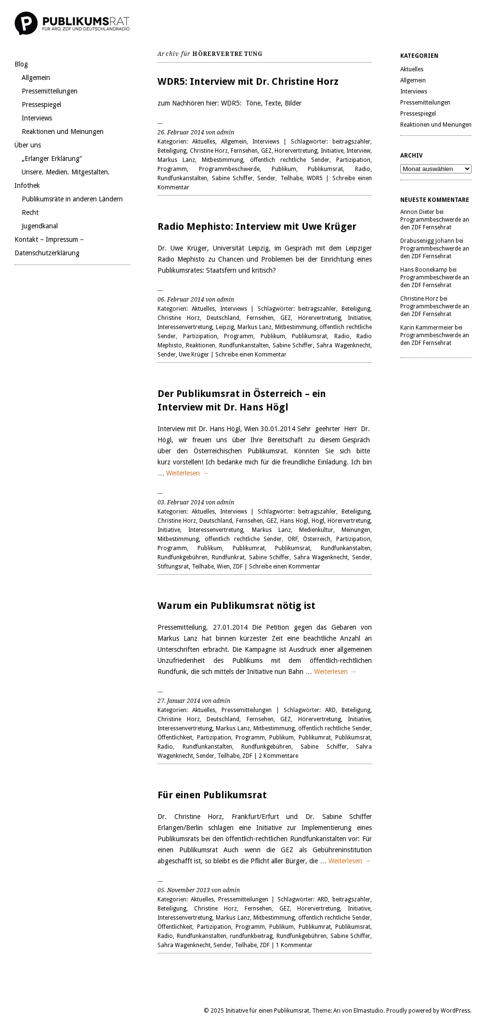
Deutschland (223, 318)
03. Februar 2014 (181, 502)
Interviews (37, 118)
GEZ (266, 150)
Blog (21, 64)
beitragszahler (351, 141)
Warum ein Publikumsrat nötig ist (236, 605)
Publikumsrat (325, 169)
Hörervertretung (296, 150)
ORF (293, 539)
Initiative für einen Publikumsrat (267, 1010)
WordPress (455, 1010)
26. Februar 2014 (181, 132)
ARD (330, 710)
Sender (266, 178)
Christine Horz (209, 150)
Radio (362, 169)
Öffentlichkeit (175, 737)
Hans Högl (294, 520)
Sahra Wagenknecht (343, 345)
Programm (172, 169)
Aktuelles (203, 141)
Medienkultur (316, 530)
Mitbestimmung (222, 160)
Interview (358, 150)
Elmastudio (368, 1010)
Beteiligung (172, 150)
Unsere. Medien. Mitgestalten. (66, 172)
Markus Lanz (176, 160)
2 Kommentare (278, 756)
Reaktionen (200, 345)
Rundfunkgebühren (183, 557)
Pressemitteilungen (50, 91)
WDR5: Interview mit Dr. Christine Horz (248, 81)
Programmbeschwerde (229, 169)
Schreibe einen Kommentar (251, 354)
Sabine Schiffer (232, 178)
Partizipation (353, 160)
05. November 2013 (184, 890)
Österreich (316, 539)
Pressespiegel (41, 104)
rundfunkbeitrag (251, 936)
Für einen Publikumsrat (212, 795)
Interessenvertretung (185, 327)
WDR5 (315, 178)
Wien (223, 566)
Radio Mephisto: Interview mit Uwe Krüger (257, 226)
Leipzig (225, 327)
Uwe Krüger (194, 354)
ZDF (238, 566)
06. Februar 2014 (181, 299)
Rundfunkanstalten (182, 178)
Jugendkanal (40, 226)
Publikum (284, 169)
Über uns (27, 145)
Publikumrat (249, 548)
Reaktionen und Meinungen (63, 131)
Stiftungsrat (173, 566)
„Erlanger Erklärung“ (52, 158)
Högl (318, 520)
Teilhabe (291, 178)
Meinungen (356, 530)
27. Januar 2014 (179, 701)
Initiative (332, 150)
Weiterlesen (187, 473)
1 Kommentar (294, 945)
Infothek (27, 185)
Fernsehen (244, 150)
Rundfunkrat (228, 557)
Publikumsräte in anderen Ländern (72, 199)
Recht (30, 212)
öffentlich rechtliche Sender (289, 160)
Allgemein (36, 77)
